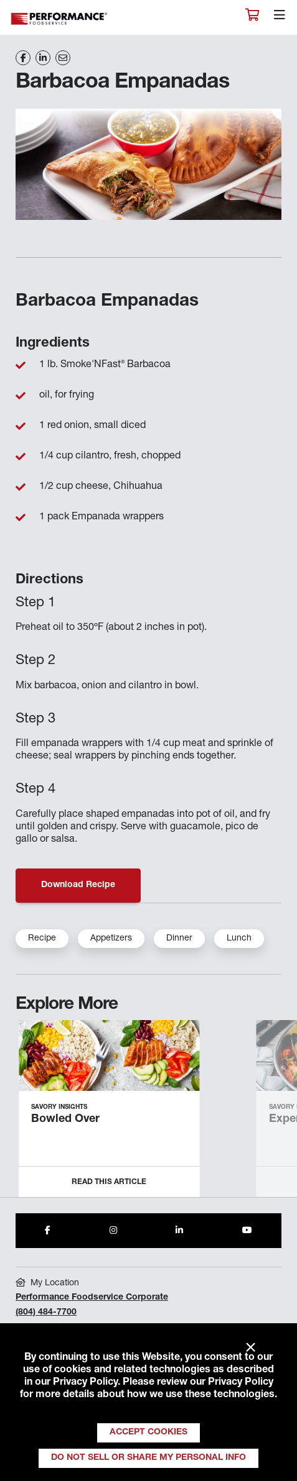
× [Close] (251, 1348)
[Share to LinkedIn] (179, 1230)
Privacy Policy (85, 1383)
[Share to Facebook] (47, 1230)
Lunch (239, 938)
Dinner (179, 938)
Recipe (42, 938)
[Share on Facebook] (23, 57)
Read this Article (109, 1182)
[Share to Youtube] (247, 1230)
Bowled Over (65, 1119)
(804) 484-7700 (46, 1312)
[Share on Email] (62, 57)
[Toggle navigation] (279, 18)
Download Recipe (78, 885)
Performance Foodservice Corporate (92, 1297)
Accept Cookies (148, 1432)
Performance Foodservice (60, 18)
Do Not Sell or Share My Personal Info (148, 1458)
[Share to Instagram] (113, 1230)
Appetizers (111, 938)
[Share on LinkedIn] (42, 57)
